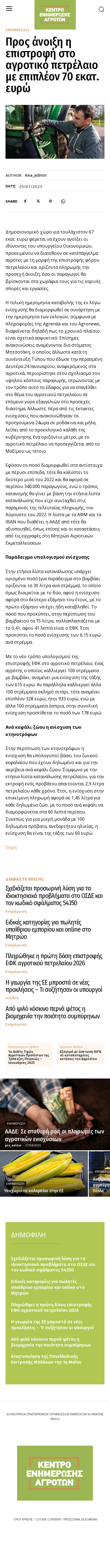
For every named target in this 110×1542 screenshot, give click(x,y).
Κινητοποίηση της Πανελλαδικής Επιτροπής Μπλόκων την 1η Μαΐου (46, 1359)
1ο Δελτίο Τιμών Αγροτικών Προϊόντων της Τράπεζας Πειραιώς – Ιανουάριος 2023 (28, 1057)
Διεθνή (12, 998)
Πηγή (11, 847)
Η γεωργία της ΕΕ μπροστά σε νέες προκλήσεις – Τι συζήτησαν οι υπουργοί (54, 986)
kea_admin (36, 175)
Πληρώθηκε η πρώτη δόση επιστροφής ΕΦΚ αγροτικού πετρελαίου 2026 (54, 959)
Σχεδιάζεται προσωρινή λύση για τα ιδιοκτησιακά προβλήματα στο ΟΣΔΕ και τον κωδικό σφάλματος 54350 (54, 895)
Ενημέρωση (17, 30)
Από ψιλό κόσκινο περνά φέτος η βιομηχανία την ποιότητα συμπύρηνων (53, 1012)
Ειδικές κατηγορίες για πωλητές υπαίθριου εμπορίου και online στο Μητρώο (48, 929)
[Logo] (55, 1473)
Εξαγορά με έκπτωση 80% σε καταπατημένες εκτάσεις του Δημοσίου (80, 1055)
